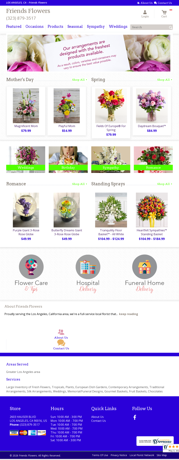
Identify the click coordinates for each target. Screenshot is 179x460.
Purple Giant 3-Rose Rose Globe (25, 233)
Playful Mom (66, 126)
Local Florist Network (142, 456)
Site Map (162, 456)
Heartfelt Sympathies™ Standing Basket (151, 233)
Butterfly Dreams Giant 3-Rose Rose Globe (66, 233)
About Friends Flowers (23, 308)
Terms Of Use (100, 456)
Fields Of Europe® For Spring (110, 128)
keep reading (128, 315)
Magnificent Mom (25, 126)
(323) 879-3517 (21, 18)
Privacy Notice (119, 456)
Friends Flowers (28, 11)
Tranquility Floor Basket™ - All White (111, 233)
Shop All (80, 79)
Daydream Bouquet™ (152, 126)
